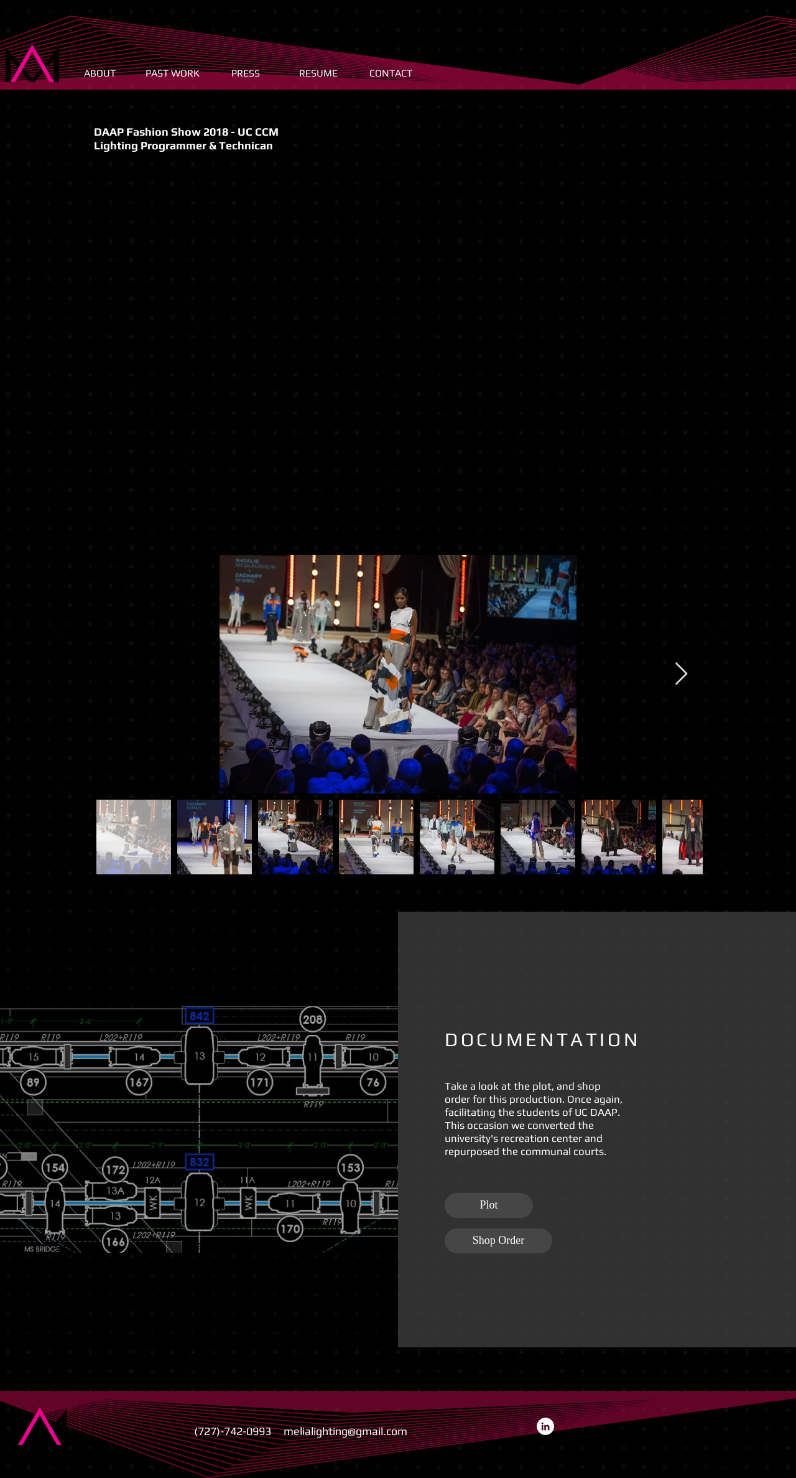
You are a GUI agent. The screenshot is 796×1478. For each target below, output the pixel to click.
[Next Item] (681, 674)
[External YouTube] (398, 358)
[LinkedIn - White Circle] (545, 1426)
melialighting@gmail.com (345, 1431)
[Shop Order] (498, 1240)
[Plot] (489, 1205)
